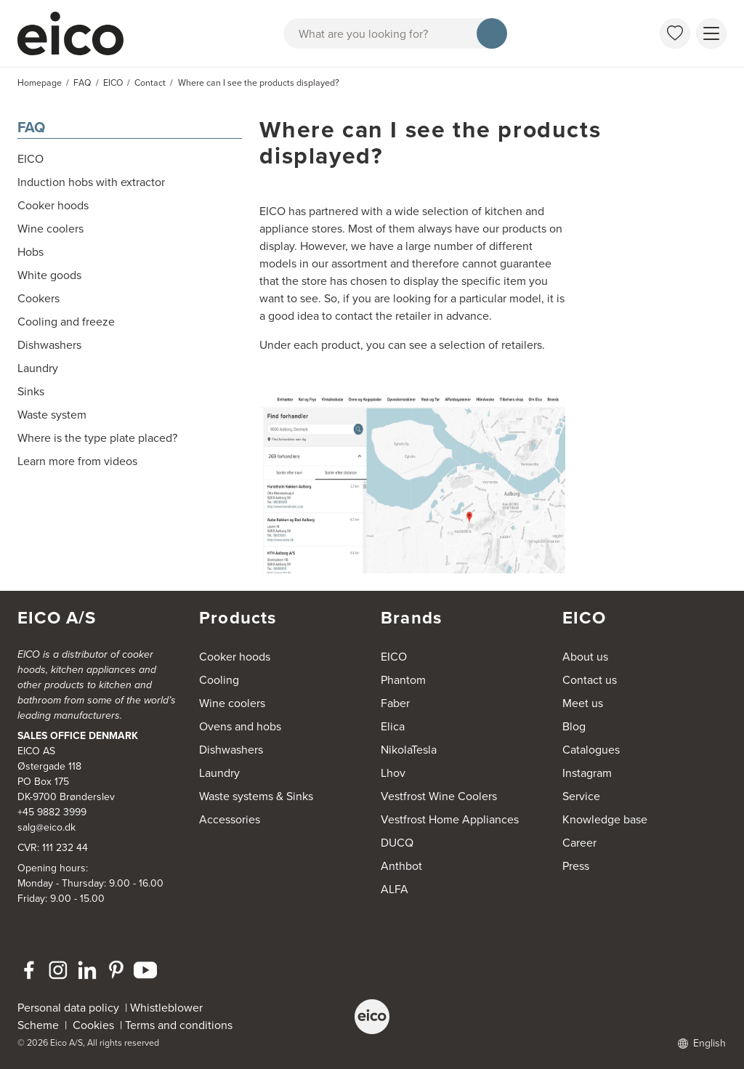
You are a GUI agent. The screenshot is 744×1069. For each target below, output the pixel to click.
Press (575, 866)
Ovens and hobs (240, 726)
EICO (394, 656)
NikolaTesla (409, 749)
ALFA (394, 889)
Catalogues (591, 749)
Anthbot (401, 866)
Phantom (403, 679)
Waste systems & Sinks (256, 796)
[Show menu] (711, 33)
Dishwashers (231, 749)
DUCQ (397, 842)
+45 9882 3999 (51, 812)
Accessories (229, 819)
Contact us (589, 679)
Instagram (587, 773)
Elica (393, 726)
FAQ (31, 126)
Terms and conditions (178, 1025)
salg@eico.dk (46, 827)
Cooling (219, 679)
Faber (395, 703)
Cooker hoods (234, 656)
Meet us (582, 703)
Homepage (39, 82)
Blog (574, 726)
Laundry (219, 773)
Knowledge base (604, 819)
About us (585, 656)
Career (579, 842)
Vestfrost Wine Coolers (439, 796)
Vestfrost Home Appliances (450, 819)
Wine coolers (232, 703)
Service (581, 796)
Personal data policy (68, 1007)
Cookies (96, 1025)
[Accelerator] (77, 33)
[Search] (492, 33)
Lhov (393, 773)
